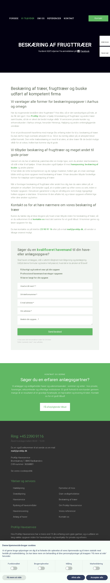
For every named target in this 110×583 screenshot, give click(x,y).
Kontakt (69, 18)
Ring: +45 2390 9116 (27, 436)
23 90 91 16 (46, 229)
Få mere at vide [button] (14, 577)
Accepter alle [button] (97, 577)
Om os (41, 18)
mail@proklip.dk (75, 229)
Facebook (85, 51)
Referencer (54, 18)
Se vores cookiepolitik (21, 471)
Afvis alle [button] (75, 577)
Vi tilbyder (27, 18)
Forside (13, 18)
